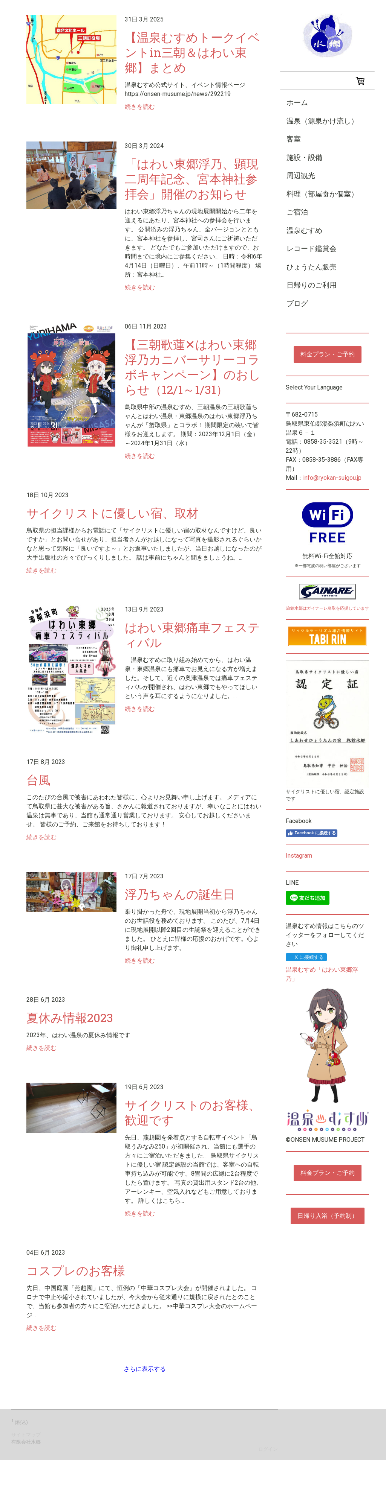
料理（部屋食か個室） (322, 194)
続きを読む (140, 106)
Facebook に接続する (311, 833)
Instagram (299, 855)
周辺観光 (300, 175)
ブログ (297, 303)
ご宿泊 (297, 212)
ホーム (297, 102)
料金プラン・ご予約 (327, 354)
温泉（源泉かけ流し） (322, 121)
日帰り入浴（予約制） (327, 1215)
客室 (293, 139)
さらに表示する (145, 1368)
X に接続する (306, 957)
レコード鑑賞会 (311, 248)
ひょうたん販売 (311, 267)
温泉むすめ (304, 230)
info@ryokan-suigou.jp (332, 477)
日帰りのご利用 (311, 285)
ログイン (268, 1449)
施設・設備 (304, 157)
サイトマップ (26, 1435)
